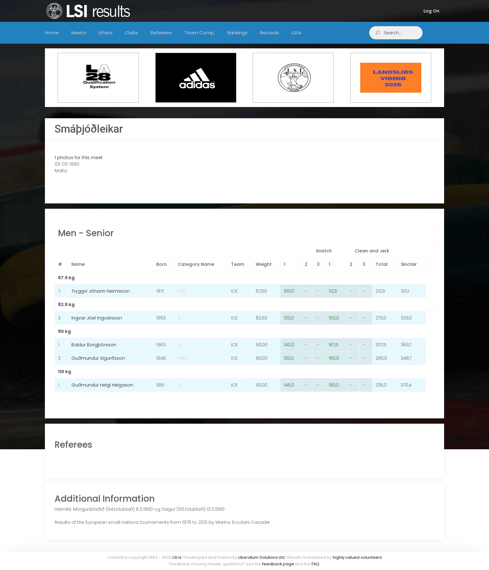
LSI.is (177, 557)
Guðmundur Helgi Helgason (102, 391)
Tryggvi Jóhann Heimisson (100, 297)
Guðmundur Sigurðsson (98, 364)
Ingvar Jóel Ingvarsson (96, 324)
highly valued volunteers (357, 557)
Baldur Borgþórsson (93, 351)
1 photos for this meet (79, 164)
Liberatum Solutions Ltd (261, 557)
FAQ (315, 564)
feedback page (278, 564)
